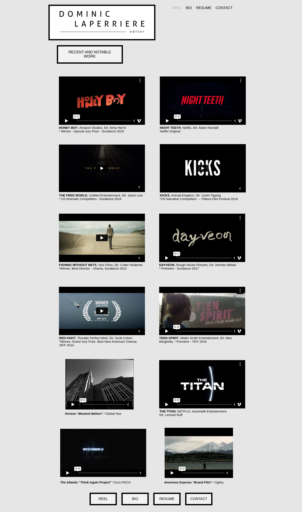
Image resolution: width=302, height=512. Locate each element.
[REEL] (103, 499)
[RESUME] (167, 499)
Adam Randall (208, 127)
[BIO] (135, 499)
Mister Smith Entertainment (199, 338)
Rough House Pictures (192, 265)
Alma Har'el (118, 127)
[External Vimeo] (102, 100)
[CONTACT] (198, 499)
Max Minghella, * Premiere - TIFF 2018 (195, 339)
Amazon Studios (90, 127)
